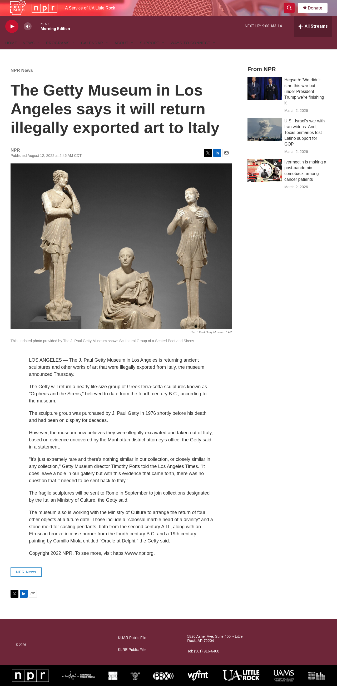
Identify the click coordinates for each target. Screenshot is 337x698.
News (29, 55)
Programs (58, 55)
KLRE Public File (132, 662)
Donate (318, 14)
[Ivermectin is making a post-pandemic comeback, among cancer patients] (264, 182)
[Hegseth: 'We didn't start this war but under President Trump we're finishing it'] (264, 100)
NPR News (22, 82)
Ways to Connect (191, 55)
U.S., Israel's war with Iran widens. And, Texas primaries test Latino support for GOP (304, 144)
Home (11, 55)
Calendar (92, 55)
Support (149, 55)
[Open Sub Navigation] (39, 55)
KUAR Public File (132, 650)
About (121, 55)
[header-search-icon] (291, 14)
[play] (12, 38)
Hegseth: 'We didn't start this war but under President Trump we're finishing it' (304, 103)
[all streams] (313, 38)
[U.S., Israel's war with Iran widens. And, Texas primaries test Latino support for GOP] (264, 141)
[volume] (27, 38)
